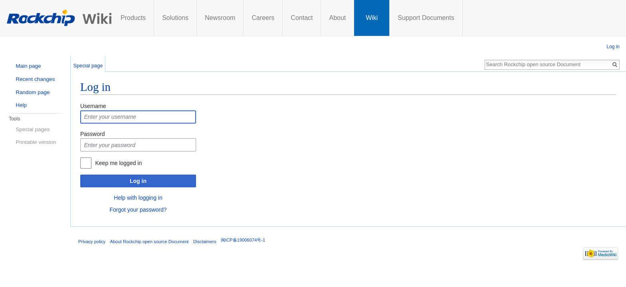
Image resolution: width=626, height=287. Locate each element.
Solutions (249, 17)
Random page (33, 92)
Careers (336, 17)
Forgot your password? (137, 209)
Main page (28, 66)
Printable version (36, 142)
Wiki (445, 17)
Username (93, 106)
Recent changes (35, 79)
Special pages (33, 129)
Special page (88, 66)
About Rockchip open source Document (149, 241)
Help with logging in (138, 198)
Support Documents (499, 17)
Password (92, 134)
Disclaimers (204, 241)
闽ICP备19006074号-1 (243, 240)
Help (21, 105)
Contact (375, 17)
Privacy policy (91, 241)
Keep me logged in (118, 163)
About (410, 17)
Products (206, 17)
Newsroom (293, 17)
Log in (138, 181)
